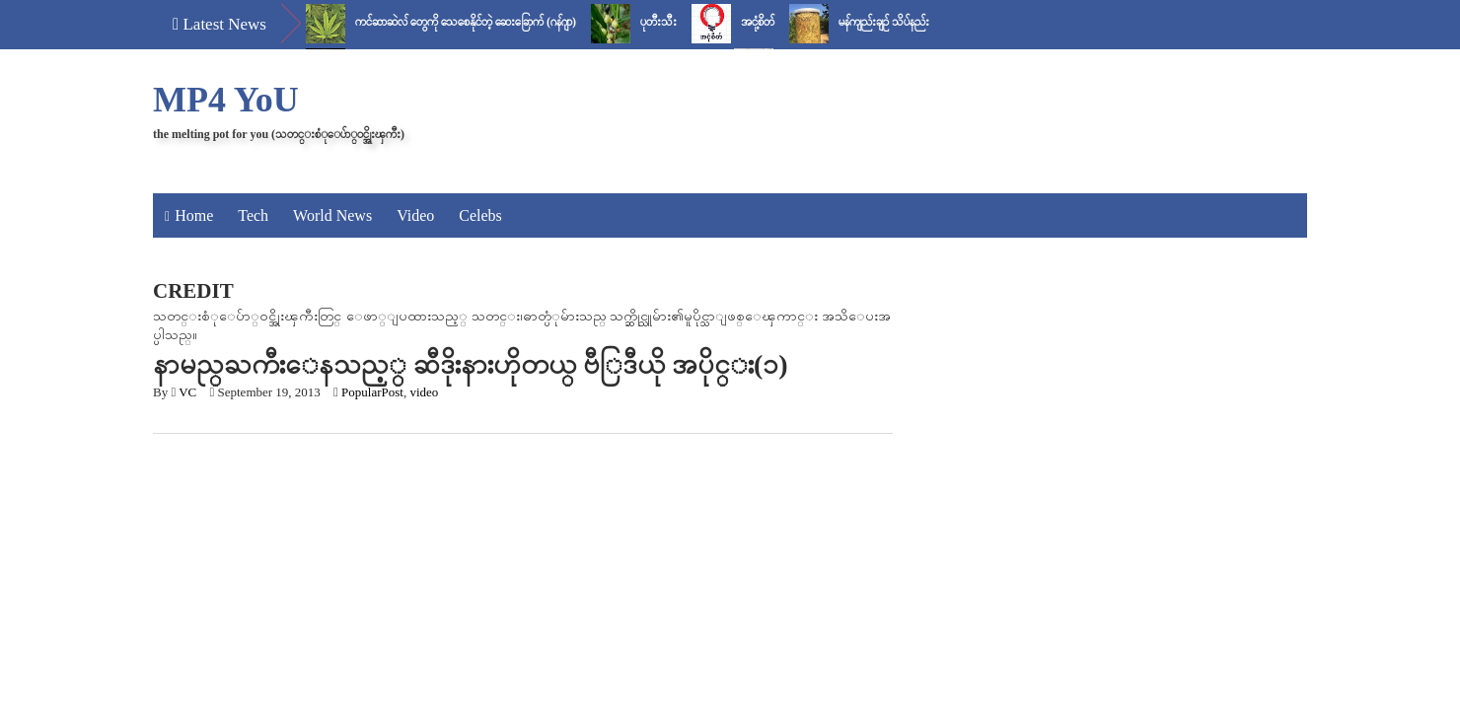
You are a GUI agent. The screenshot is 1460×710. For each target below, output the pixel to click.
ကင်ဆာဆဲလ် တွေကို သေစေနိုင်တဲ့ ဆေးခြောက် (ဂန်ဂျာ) (465, 22)
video (423, 392)
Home (194, 215)
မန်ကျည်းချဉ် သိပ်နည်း (884, 22)
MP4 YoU (226, 99)
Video (415, 215)
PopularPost (372, 392)
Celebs (480, 215)
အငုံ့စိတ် (757, 22)
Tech (253, 215)
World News (332, 215)
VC (187, 392)
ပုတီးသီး (658, 22)
